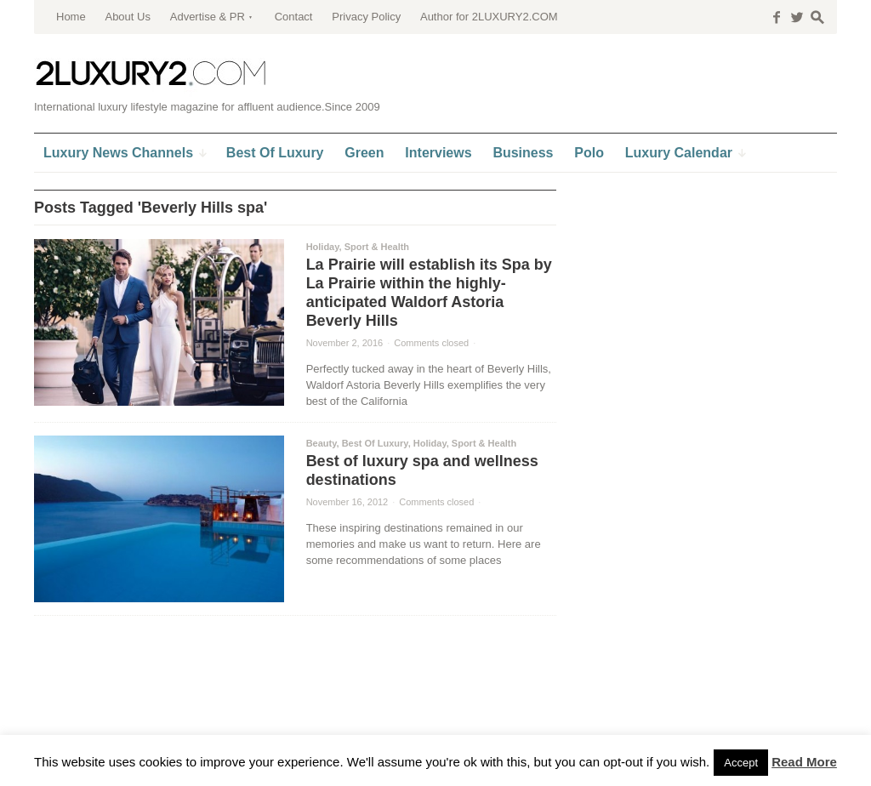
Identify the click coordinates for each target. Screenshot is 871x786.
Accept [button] (741, 762)
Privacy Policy (366, 16)
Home (71, 16)
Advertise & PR (207, 16)
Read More (804, 762)
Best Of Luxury (375, 443)
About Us (127, 16)
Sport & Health (376, 247)
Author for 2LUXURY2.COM (489, 16)
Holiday (322, 247)
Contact (294, 16)
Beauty (321, 443)
